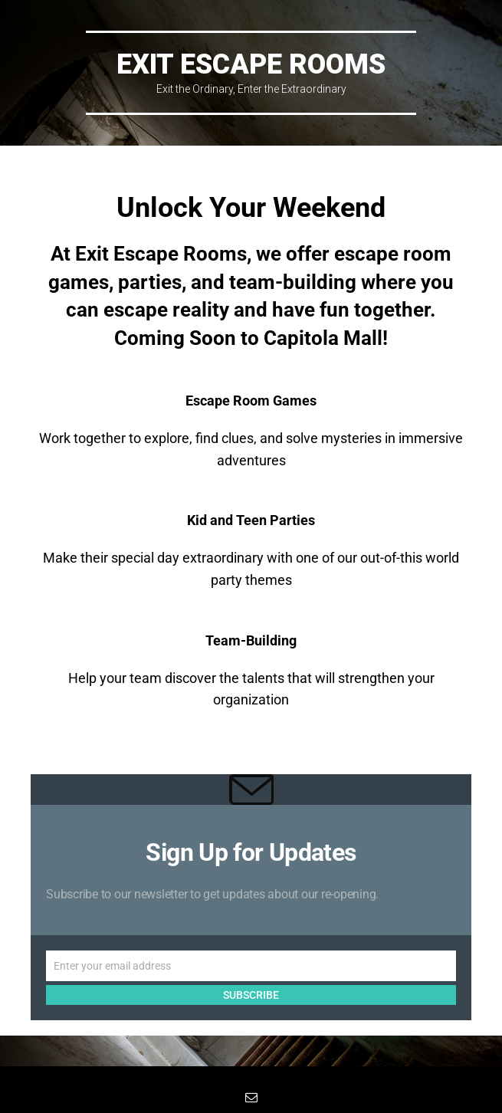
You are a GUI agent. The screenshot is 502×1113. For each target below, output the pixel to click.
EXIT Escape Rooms (251, 64)
